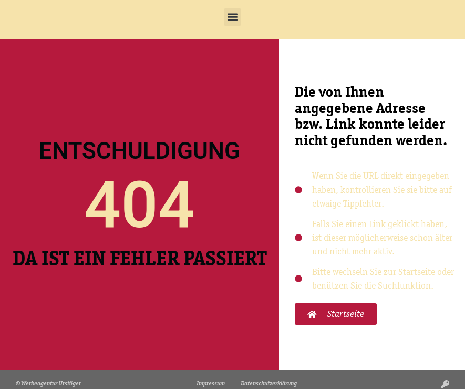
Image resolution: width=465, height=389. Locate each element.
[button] (232, 17)
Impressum (211, 383)
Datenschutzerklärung (269, 383)
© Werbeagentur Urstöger (48, 383)
